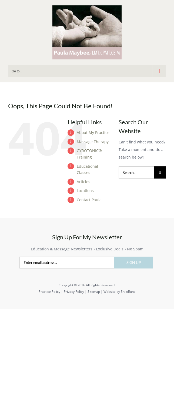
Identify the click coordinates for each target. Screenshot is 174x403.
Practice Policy (49, 291)
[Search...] (136, 172)
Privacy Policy (74, 291)
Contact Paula (89, 199)
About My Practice (93, 132)
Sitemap (94, 291)
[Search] (160, 172)
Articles (83, 181)
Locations (85, 190)
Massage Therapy (93, 141)
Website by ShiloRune (119, 291)
